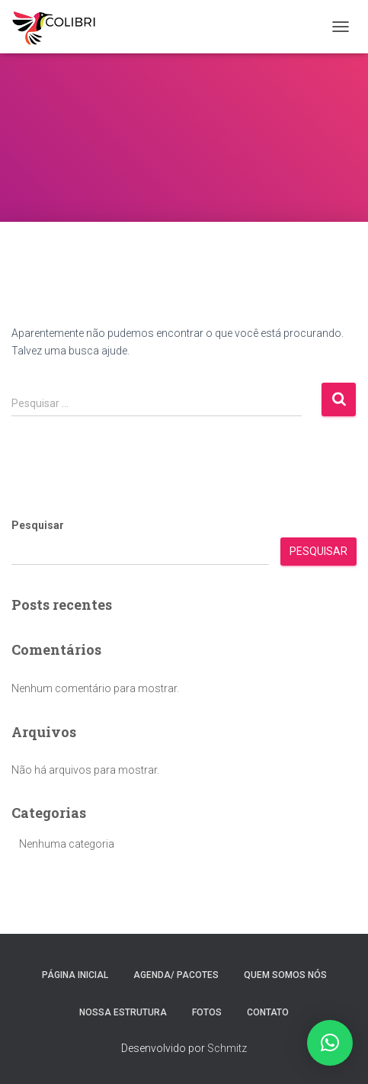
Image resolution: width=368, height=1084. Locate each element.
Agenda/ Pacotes (176, 975)
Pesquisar (37, 525)
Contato (268, 1012)
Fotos (207, 1012)
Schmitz (227, 1048)
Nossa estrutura (123, 1012)
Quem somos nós (285, 975)
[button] (330, 1043)
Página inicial (75, 975)
